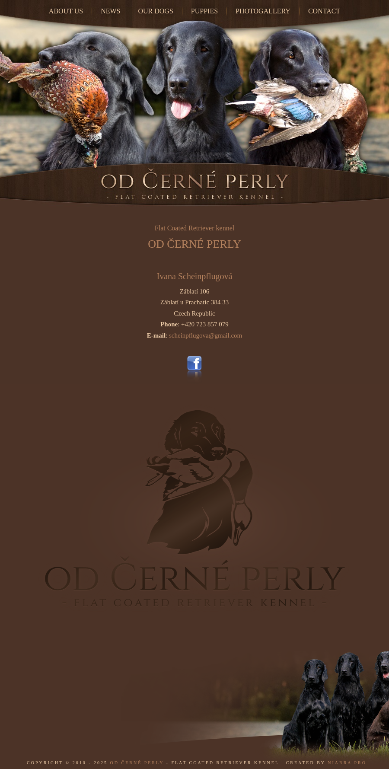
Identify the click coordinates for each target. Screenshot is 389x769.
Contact (324, 11)
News (110, 11)
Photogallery (263, 11)
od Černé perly (137, 762)
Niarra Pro (347, 762)
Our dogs (155, 11)
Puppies (204, 11)
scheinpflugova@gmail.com (205, 335)
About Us (66, 11)
